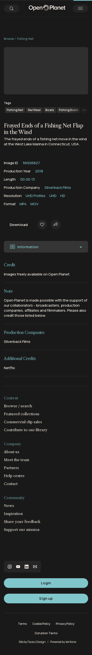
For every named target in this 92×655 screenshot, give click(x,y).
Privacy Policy (65, 624)
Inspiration (13, 513)
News (9, 505)
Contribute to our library (25, 430)
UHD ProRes (35, 195)
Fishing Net (15, 110)
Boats (49, 110)
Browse (9, 39)
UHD (53, 195)
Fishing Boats (69, 110)
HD (62, 195)
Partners (11, 467)
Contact (11, 483)
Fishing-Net (25, 39)
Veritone (70, 642)
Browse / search (18, 406)
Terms (22, 624)
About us (11, 452)
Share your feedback (22, 521)
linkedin (26, 567)
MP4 (23, 203)
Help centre (14, 475)
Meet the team (16, 460)
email (35, 567)
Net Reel (34, 110)
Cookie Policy (41, 624)
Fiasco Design (37, 642)
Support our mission (21, 529)
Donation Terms (46, 633)
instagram (10, 567)
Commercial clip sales (23, 422)
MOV (34, 203)
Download (19, 224)
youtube (18, 567)
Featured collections (21, 414)
